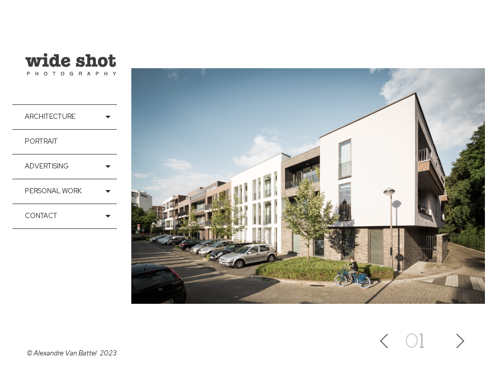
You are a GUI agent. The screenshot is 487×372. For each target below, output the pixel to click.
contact (41, 215)
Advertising (47, 166)
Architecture (50, 116)
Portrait (41, 141)
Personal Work (53, 191)
